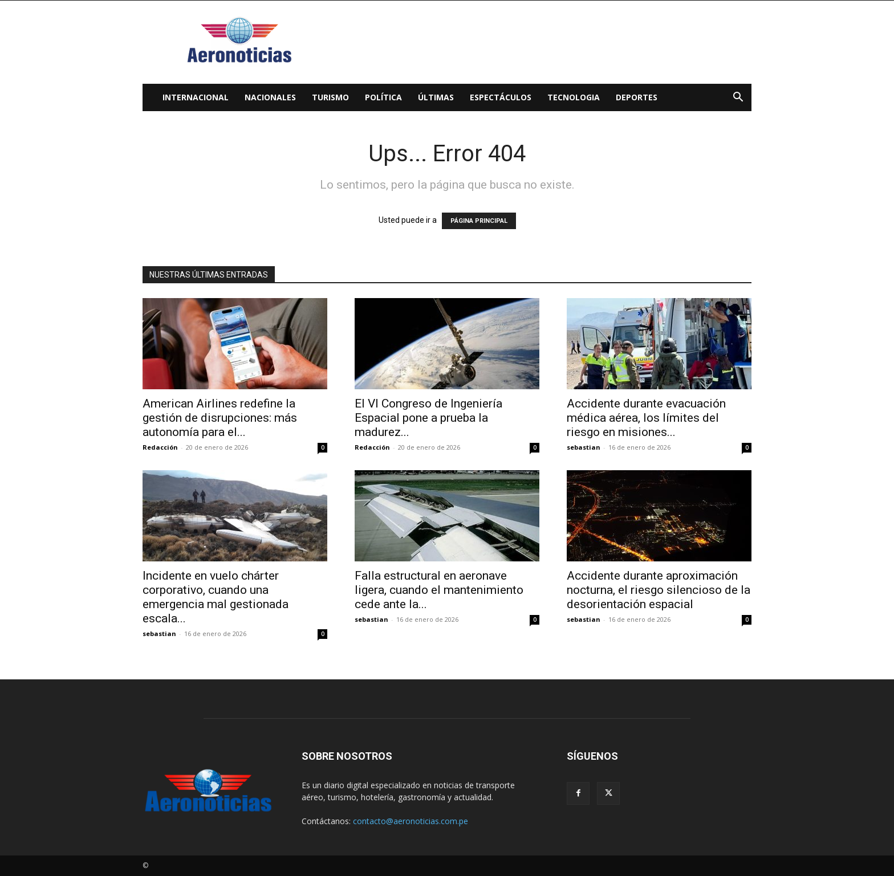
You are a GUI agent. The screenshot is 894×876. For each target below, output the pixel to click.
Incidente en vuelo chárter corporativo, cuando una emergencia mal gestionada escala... (215, 597)
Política (383, 97)
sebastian (583, 447)
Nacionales (270, 97)
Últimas (436, 97)
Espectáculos (500, 97)
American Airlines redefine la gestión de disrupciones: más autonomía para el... (220, 418)
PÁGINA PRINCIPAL (478, 221)
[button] (737, 98)
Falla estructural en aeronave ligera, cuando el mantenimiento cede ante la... (439, 590)
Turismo (330, 97)
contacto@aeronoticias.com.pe (410, 821)
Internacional (195, 97)
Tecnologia (573, 97)
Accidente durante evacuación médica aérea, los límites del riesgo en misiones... (646, 418)
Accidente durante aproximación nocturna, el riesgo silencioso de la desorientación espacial (658, 590)
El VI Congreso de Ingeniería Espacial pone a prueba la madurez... (428, 418)
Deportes (636, 97)
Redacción (160, 447)
